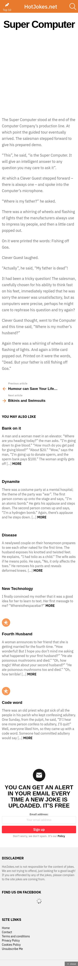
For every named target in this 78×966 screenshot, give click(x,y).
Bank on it (11, 428)
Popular (6, 622)
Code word (12, 702)
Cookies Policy (11, 945)
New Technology (17, 588)
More (17, 464)
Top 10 (7, 7)
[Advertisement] (39, 73)
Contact (7, 932)
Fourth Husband (17, 634)
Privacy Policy (11, 940)
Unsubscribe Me (12, 949)
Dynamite (11, 481)
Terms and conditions (16, 936)
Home (6, 928)
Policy (61, 836)
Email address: (39, 818)
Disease (9, 535)
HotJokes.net (40, 6)
